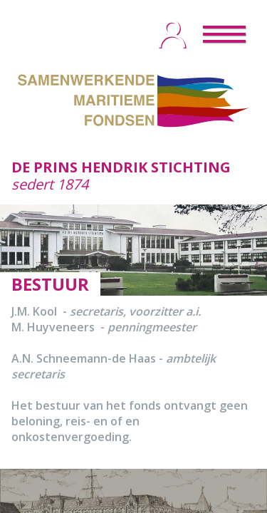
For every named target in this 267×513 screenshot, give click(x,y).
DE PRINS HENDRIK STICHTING (121, 167)
